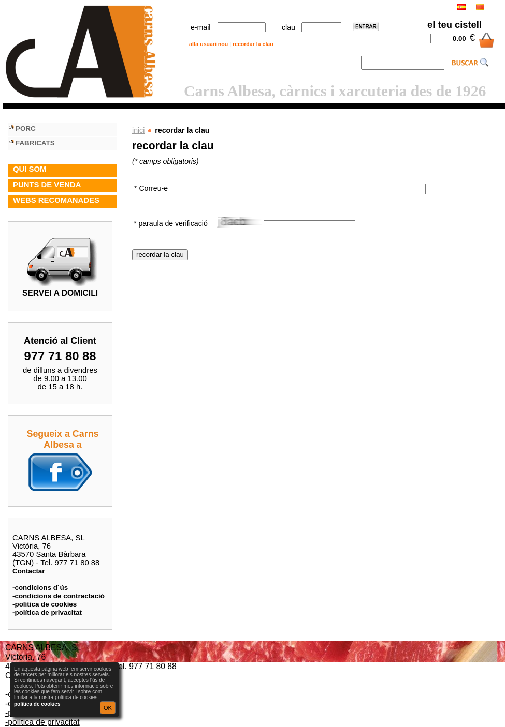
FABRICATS (35, 143)
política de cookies (37, 704)
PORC (26, 128)
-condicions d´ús (40, 588)
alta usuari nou (208, 44)
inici (138, 130)
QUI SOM (29, 169)
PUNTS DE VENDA (47, 184)
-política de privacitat (47, 612)
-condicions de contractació (58, 596)
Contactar (28, 571)
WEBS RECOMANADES (56, 200)
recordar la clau (253, 44)
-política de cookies (44, 604)
